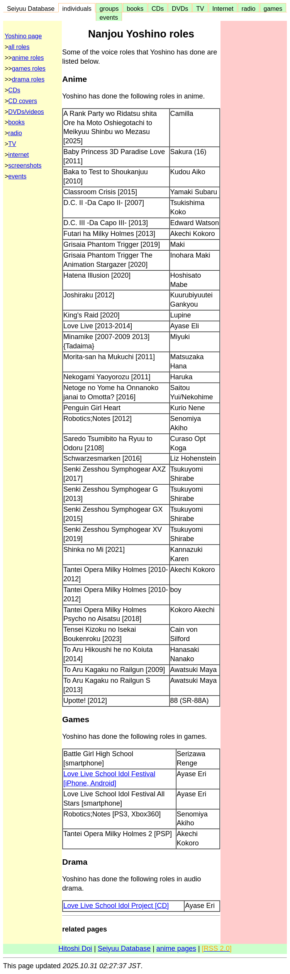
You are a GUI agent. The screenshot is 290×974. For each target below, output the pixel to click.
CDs (157, 8)
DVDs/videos (26, 112)
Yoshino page (23, 36)
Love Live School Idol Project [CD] (116, 906)
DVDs (180, 8)
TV (200, 8)
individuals (77, 8)
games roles (29, 68)
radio (248, 8)
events (109, 17)
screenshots (24, 165)
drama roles (28, 79)
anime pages (176, 948)
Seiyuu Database (30, 8)
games (273, 8)
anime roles (28, 57)
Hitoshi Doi (75, 948)
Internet (223, 8)
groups (109, 8)
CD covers (22, 101)
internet (18, 154)
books (135, 8)
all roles (18, 47)
